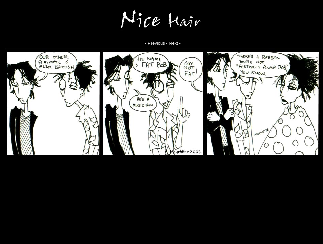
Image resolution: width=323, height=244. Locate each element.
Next (173, 43)
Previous (156, 43)
